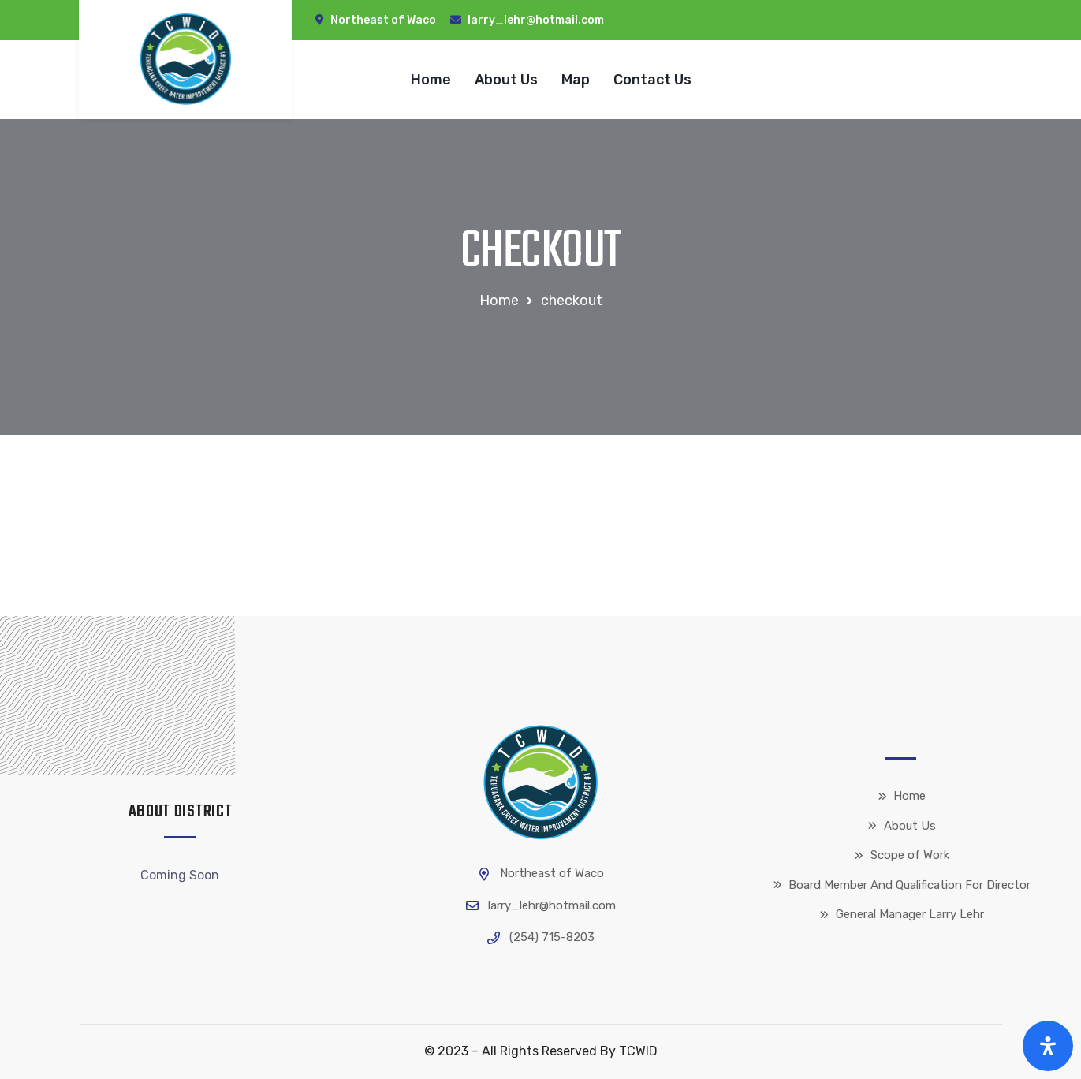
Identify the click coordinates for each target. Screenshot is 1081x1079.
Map (575, 79)
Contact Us (652, 79)
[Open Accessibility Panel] (1048, 1046)
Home (431, 79)
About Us (506, 79)
